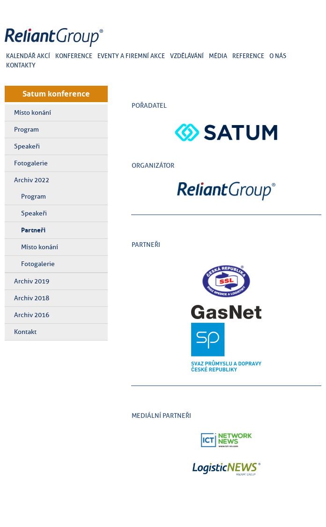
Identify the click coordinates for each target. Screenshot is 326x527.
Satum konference (56, 94)
